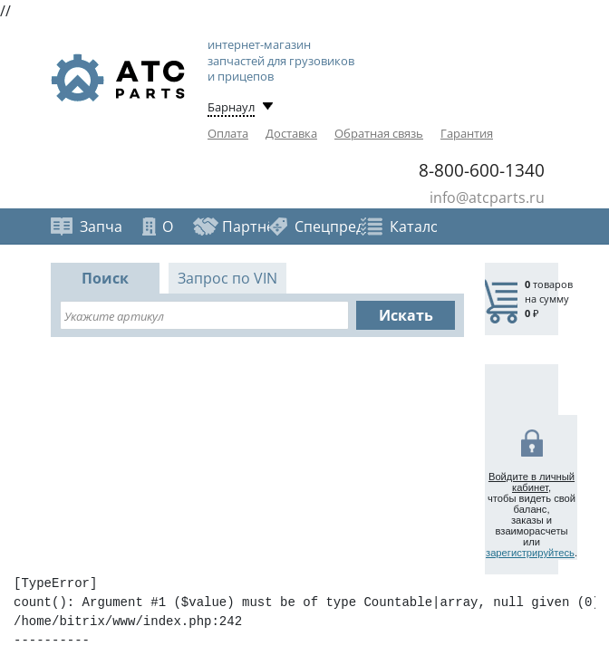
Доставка (291, 133)
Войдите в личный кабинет (531, 482)
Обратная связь (378, 133)
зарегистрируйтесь (530, 552)
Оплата (228, 133)
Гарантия (466, 133)
